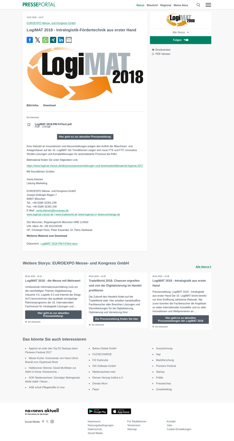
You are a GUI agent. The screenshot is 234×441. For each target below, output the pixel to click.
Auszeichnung (164, 348)
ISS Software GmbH (104, 366)
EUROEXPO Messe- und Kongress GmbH (51, 23)
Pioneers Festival (166, 366)
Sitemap (132, 429)
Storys (140, 5)
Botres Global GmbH (104, 348)
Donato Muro (100, 383)
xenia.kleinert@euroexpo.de (52, 210)
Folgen (180, 40)
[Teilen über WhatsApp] (45, 40)
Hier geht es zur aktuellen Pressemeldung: (85, 136)
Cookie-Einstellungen (179, 429)
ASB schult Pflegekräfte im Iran (47, 387)
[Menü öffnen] (208, 5)
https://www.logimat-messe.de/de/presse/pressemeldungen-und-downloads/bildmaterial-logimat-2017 (85, 165)
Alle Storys (180, 32)
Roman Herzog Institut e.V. (108, 377)
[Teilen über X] (37, 40)
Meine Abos (181, 5)
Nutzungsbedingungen (101, 425)
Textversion (133, 425)
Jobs (169, 425)
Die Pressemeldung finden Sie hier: (117, 319)
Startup (160, 371)
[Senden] (69, 40)
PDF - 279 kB (53, 125)
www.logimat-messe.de (40, 214)
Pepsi (95, 389)
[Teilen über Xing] (53, 40)
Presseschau (163, 383)
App (158, 354)
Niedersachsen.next (103, 371)
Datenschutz (95, 429)
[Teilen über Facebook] (30, 40)
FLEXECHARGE (102, 354)
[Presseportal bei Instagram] (51, 421)
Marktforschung (165, 360)
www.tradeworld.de (67, 214)
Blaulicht (152, 5)
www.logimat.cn (88, 214)
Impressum (94, 421)
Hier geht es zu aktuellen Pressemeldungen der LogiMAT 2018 (180, 319)
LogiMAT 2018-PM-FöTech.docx (59, 243)
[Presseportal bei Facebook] (42, 421)
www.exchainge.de (109, 214)
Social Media (95, 433)
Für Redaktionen (136, 421)
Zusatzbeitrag (164, 389)
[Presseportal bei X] (46, 421)
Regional (165, 5)
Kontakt (171, 421)
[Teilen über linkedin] (61, 40)
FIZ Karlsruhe (100, 360)
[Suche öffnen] (198, 5)
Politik (159, 377)
